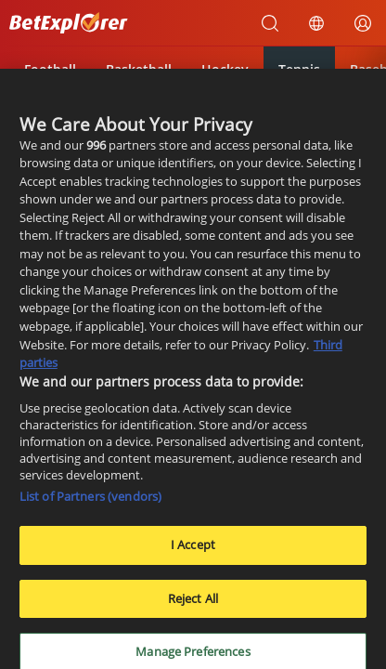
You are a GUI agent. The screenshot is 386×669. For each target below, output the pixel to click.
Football (50, 69)
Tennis (299, 69)
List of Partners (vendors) (90, 502)
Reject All (193, 604)
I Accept (193, 551)
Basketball (139, 69)
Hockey (225, 69)
